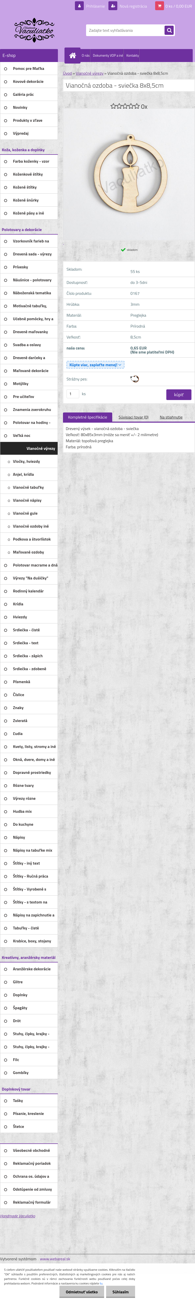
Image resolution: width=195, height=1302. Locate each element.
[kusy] (73, 393)
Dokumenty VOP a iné (108, 55)
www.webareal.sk (55, 1259)
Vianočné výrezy (89, 73)
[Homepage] (73, 55)
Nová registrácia (133, 6)
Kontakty (132, 55)
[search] (169, 30)
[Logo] (35, 30)
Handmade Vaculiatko (17, 1216)
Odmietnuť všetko (82, 1292)
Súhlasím (120, 1292)
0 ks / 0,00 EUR (179, 6)
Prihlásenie (95, 6)
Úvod (67, 73)
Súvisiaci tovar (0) (133, 417)
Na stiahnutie (171, 417)
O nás (86, 55)
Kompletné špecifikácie (87, 417)
